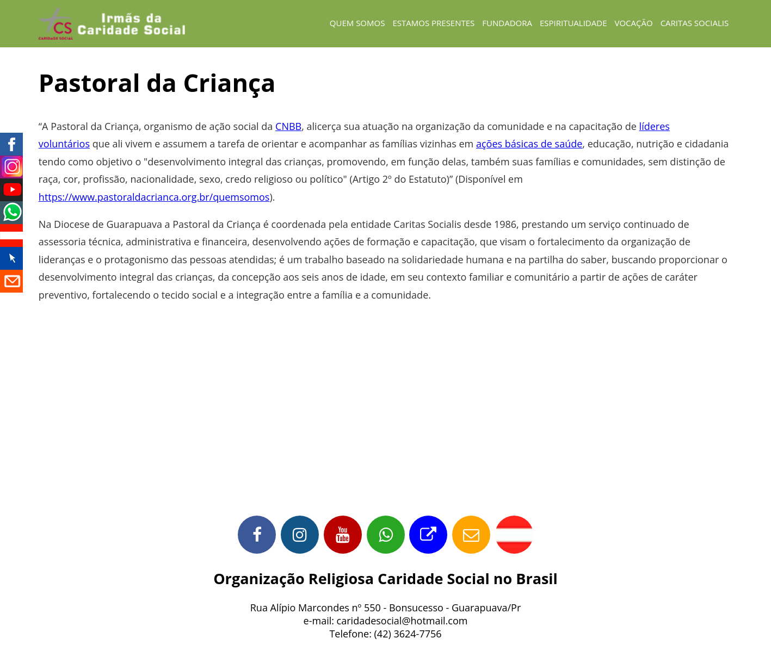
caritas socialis (695, 22)
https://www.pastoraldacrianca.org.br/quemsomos (154, 196)
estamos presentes (433, 22)
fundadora (507, 22)
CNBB (288, 126)
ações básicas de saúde (529, 143)
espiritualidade (573, 22)
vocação (633, 22)
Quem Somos (357, 22)
